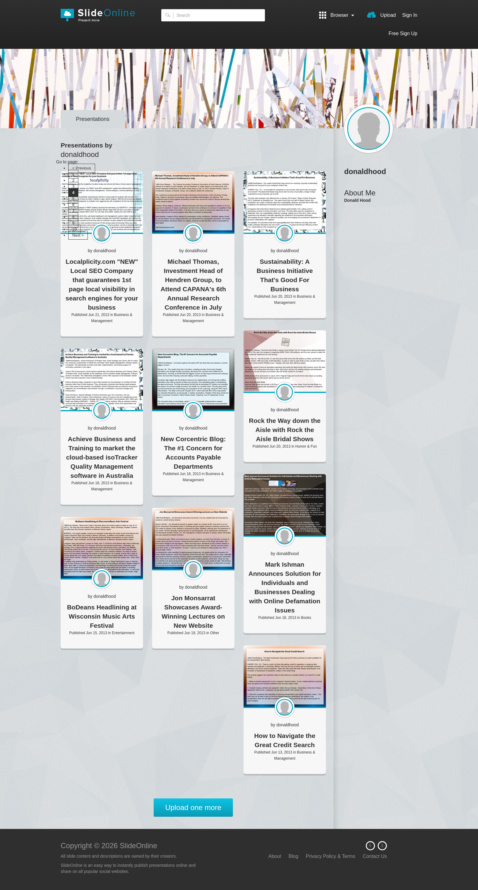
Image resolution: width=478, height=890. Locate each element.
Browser (337, 15)
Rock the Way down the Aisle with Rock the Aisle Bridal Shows (285, 429)
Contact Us (375, 856)
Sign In (409, 15)
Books (306, 618)
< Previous (81, 168)
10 (74, 229)
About (274, 856)
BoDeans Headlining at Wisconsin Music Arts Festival (102, 616)
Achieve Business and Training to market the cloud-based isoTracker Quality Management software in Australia (102, 457)
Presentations (92, 119)
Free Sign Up (403, 33)
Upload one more (193, 807)
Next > (78, 235)
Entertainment (123, 633)
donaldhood (105, 250)
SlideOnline (102, 15)
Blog (293, 856)
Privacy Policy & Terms (330, 856)
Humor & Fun (306, 446)
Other (214, 633)
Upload (381, 15)
